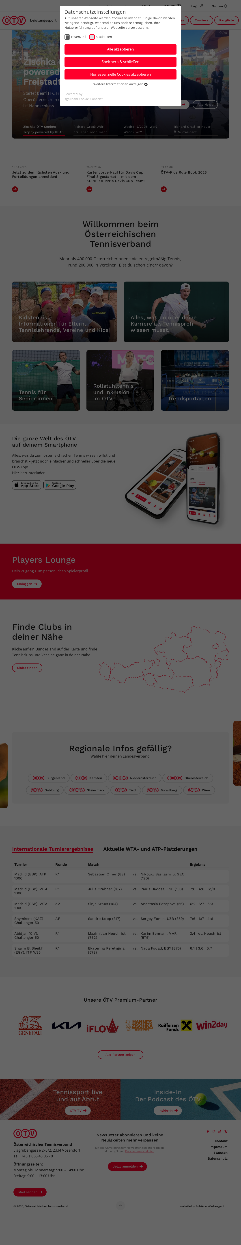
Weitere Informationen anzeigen (120, 84)
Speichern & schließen (120, 61)
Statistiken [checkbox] (104, 37)
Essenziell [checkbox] (78, 37)
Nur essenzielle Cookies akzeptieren (120, 74)
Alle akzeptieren (120, 49)
